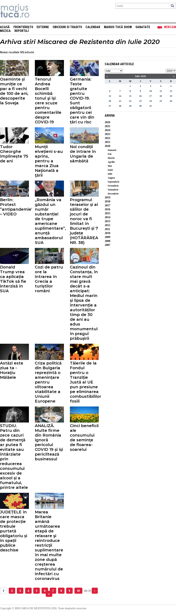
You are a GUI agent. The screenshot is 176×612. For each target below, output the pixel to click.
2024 (107, 130)
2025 (107, 126)
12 (171, 91)
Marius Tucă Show (118, 27)
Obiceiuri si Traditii (67, 27)
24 (150, 101)
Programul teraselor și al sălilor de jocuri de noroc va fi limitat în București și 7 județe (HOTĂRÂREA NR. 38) (84, 221)
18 (161, 96)
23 (140, 101)
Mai (110, 166)
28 (120, 106)
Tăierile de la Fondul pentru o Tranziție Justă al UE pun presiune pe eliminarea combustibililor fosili (84, 382)
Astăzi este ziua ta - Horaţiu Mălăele (11, 370)
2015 (107, 213)
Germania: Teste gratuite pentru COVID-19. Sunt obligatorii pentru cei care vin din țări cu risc (82, 100)
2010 (107, 233)
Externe (43, 27)
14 (120, 96)
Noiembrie (113, 189)
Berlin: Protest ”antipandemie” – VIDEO (14, 206)
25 (161, 101)
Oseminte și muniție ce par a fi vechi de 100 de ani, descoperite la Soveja (14, 91)
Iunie (110, 169)
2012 (107, 225)
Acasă (5, 27)
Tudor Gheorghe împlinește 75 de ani (14, 153)
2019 (107, 197)
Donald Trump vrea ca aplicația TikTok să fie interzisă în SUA (13, 279)
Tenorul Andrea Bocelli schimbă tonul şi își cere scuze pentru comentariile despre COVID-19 (48, 100)
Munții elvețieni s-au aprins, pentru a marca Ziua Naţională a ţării (49, 161)
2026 (107, 122)
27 (110, 106)
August (111, 177)
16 (140, 96)
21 (120, 101)
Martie (111, 158)
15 (130, 96)
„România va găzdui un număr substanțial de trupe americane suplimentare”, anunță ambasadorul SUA (49, 221)
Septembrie (113, 181)
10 (78, 590)
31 (150, 106)
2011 (107, 229)
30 (140, 106)
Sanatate (142, 27)
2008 (107, 241)
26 (171, 101)
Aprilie (111, 162)
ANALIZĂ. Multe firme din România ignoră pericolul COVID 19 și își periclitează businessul (49, 442)
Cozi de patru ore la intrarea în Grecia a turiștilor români (49, 279)
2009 (107, 237)
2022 (107, 138)
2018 (107, 201)
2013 (107, 221)
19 (171, 96)
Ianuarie (112, 150)
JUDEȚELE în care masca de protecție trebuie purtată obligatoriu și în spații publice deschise (13, 531)
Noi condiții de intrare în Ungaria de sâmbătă (83, 153)
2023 (107, 134)
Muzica (5, 31)
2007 (107, 245)
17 (150, 96)
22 (130, 101)
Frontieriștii (23, 27)
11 (161, 91)
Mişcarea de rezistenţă (36, 11)
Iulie (110, 173)
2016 (107, 209)
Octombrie (113, 185)
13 (110, 96)
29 (130, 106)
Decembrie (113, 193)
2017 (107, 205)
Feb (109, 154)
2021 (107, 142)
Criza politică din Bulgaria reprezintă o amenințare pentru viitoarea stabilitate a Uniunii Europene (48, 382)
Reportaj (21, 31)
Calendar (93, 27)
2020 (107, 146)
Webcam (170, 27)
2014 (107, 217)
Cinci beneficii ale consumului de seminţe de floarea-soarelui (84, 437)
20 (110, 101)
